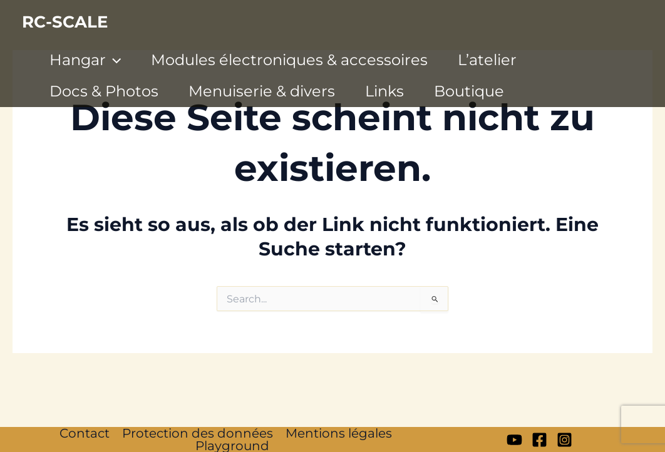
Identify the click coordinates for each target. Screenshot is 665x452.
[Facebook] (539, 440)
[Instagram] (564, 440)
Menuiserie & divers (261, 91)
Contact (84, 433)
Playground (232, 445)
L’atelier (487, 60)
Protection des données (197, 433)
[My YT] (514, 440)
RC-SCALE (65, 22)
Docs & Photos (103, 91)
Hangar (85, 60)
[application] (113, 60)
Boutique (469, 91)
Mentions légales (339, 433)
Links (384, 91)
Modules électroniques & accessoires (289, 60)
